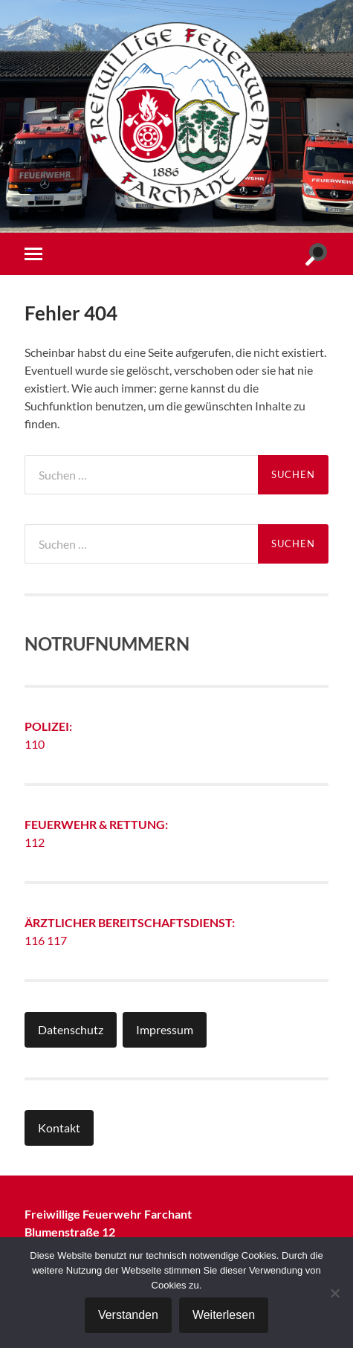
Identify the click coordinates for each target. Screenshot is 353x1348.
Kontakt (59, 1127)
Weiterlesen (223, 1315)
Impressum (164, 1029)
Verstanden (128, 1315)
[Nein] (334, 1293)
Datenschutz (70, 1029)
